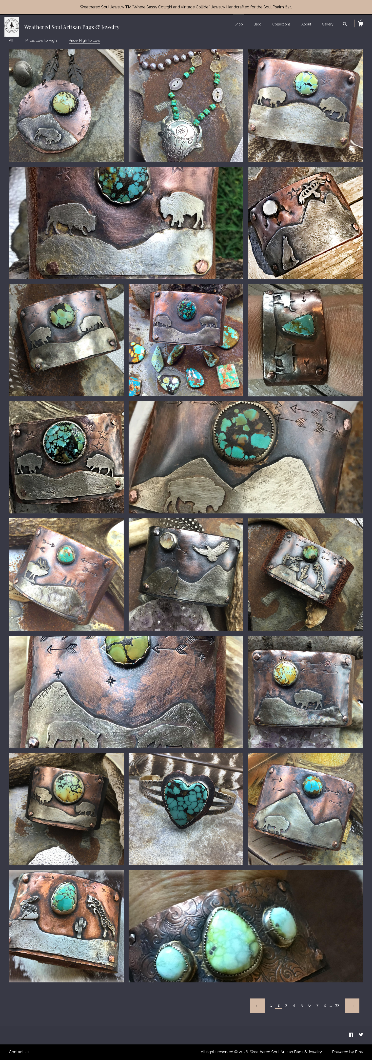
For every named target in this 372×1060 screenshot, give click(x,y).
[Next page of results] (352, 1005)
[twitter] (361, 1035)
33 (337, 1005)
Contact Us (19, 1052)
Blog (257, 24)
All (11, 40)
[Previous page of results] (257, 1005)
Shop (239, 24)
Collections (281, 24)
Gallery (327, 24)
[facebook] (351, 1035)
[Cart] (360, 24)
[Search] (345, 24)
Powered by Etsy (347, 1052)
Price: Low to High (41, 40)
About (306, 24)
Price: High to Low (84, 40)
